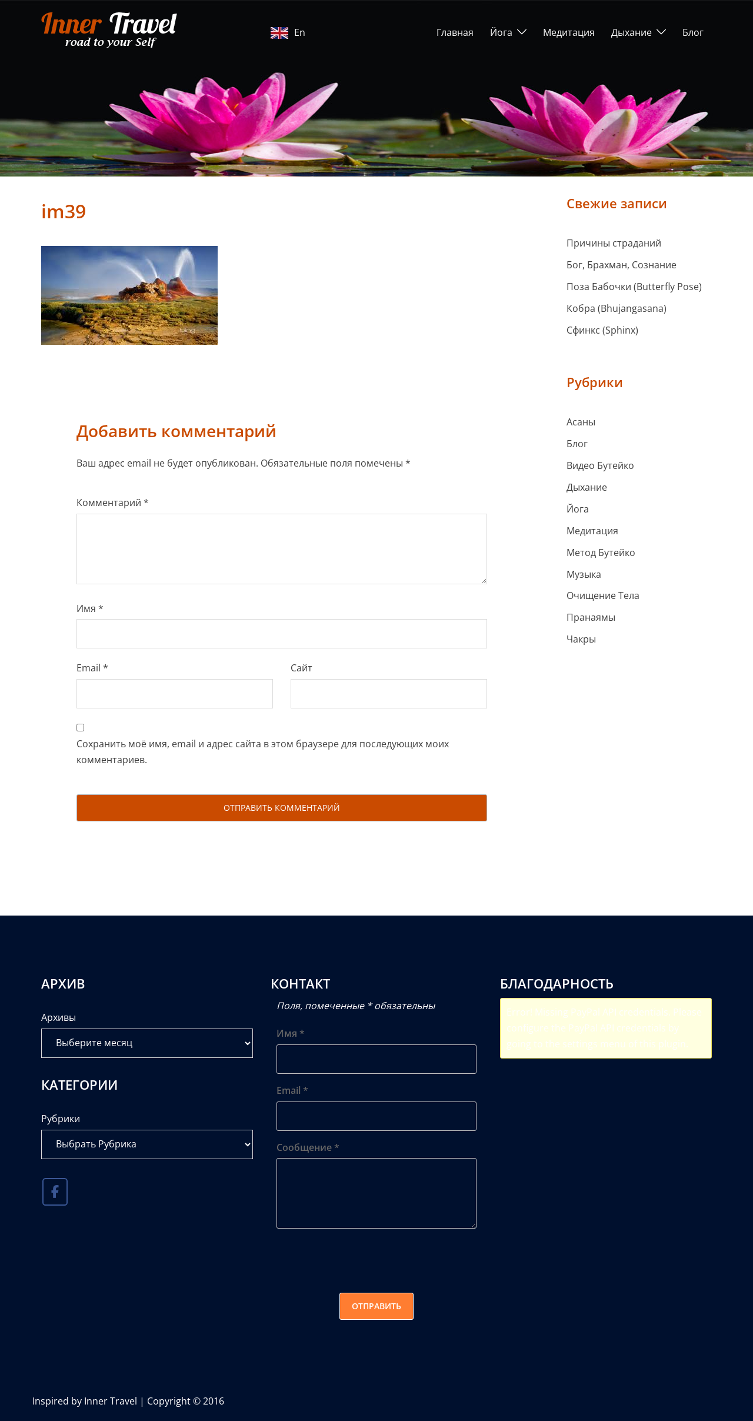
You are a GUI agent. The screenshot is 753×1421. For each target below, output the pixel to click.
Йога (501, 32)
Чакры (581, 639)
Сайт (301, 667)
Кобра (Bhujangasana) (617, 308)
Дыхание (631, 32)
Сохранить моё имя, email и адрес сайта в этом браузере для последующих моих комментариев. (262, 751)
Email (92, 667)
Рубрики (60, 1118)
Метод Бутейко (601, 552)
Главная (455, 32)
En (288, 32)
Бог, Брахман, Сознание (622, 264)
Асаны (581, 421)
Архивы (58, 1017)
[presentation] (365, 1260)
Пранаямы (591, 617)
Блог (693, 32)
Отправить (376, 1306)
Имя (90, 608)
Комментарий (112, 502)
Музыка (584, 574)
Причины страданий (614, 243)
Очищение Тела (603, 595)
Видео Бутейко (600, 465)
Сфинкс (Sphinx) (602, 330)
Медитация (569, 32)
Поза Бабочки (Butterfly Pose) (634, 286)
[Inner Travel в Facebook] (55, 1192)
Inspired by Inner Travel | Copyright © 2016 (128, 1401)
